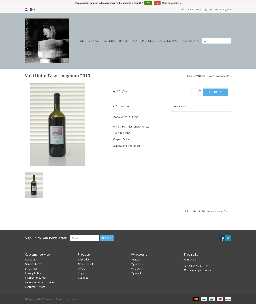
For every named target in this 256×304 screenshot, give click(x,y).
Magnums (147, 40)
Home (82, 40)
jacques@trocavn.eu (200, 270)
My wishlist (137, 273)
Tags (81, 273)
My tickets (137, 268)
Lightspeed (74, 299)
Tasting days (190, 40)
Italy (134, 40)
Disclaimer (31, 268)
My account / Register (218, 9)
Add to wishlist (192, 211)
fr (35, 9)
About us (30, 259)
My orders (137, 264)
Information (121, 106)
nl (26, 9)
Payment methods (36, 277)
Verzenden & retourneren (40, 282)
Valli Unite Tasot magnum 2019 (213, 75)
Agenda (109, 40)
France (122, 40)
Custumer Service (35, 287)
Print (226, 211)
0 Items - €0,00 (191, 9)
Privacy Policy (33, 273)
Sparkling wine (167, 40)
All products (85, 259)
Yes (148, 3)
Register (135, 259)
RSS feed (83, 277)
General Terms (33, 264)
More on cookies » (171, 3)
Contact (95, 40)
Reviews (180, 106)
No (157, 3)
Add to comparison (212, 211)
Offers (81, 268)
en (31, 9)
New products (86, 264)
